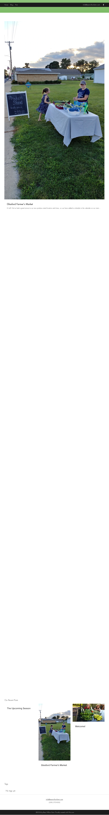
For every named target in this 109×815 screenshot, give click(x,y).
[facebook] (103, 5)
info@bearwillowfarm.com (91, 5)
